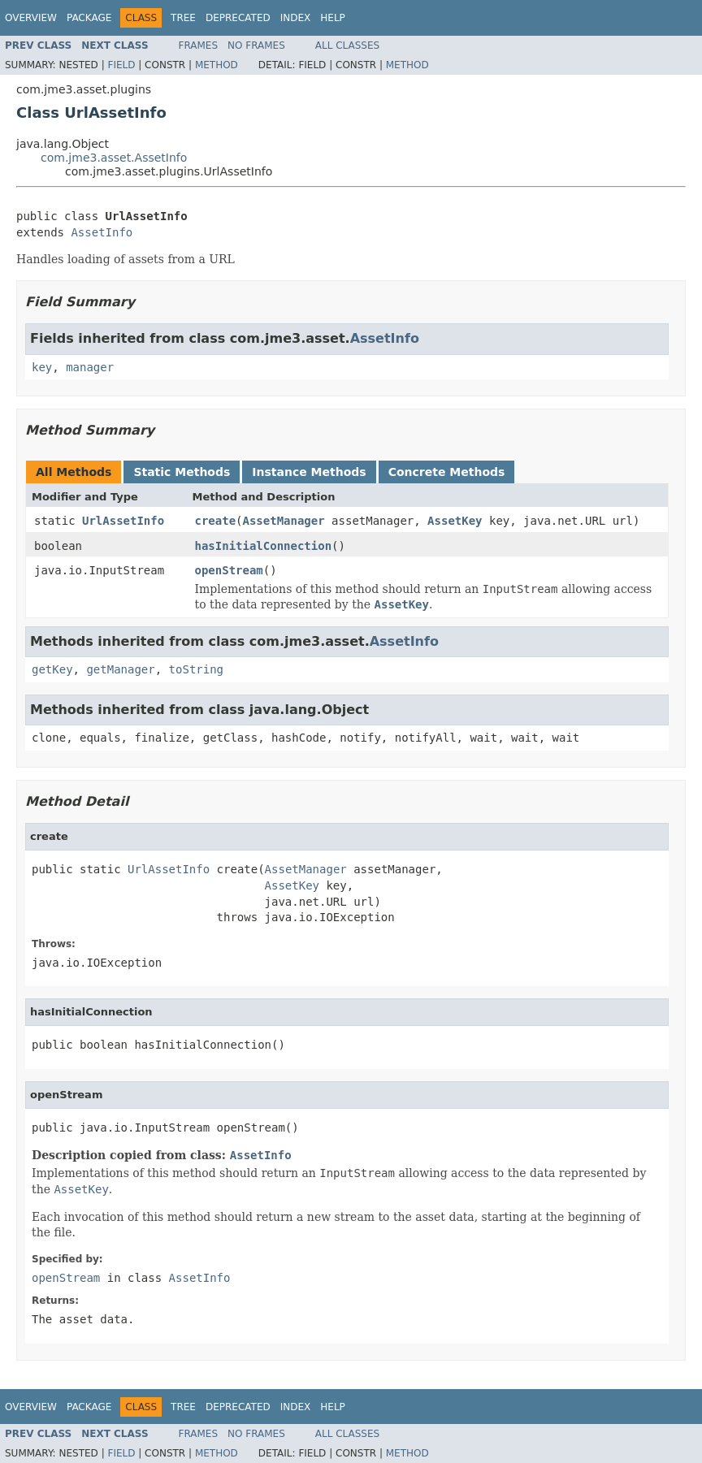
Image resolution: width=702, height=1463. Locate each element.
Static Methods (181, 471)
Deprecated (238, 18)
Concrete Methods (446, 471)
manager (90, 367)
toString (196, 669)
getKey (52, 669)
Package (89, 18)
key (42, 367)
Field (121, 65)
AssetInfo (101, 232)
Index (295, 18)
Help (332, 18)
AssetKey (454, 520)
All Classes (347, 45)
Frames (199, 45)
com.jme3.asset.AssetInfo (114, 157)
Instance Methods (309, 471)
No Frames (256, 45)
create (215, 520)
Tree (183, 18)
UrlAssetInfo (123, 520)
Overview (31, 18)
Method (216, 65)
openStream (229, 570)
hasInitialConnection (263, 545)
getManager (120, 669)
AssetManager (284, 520)
